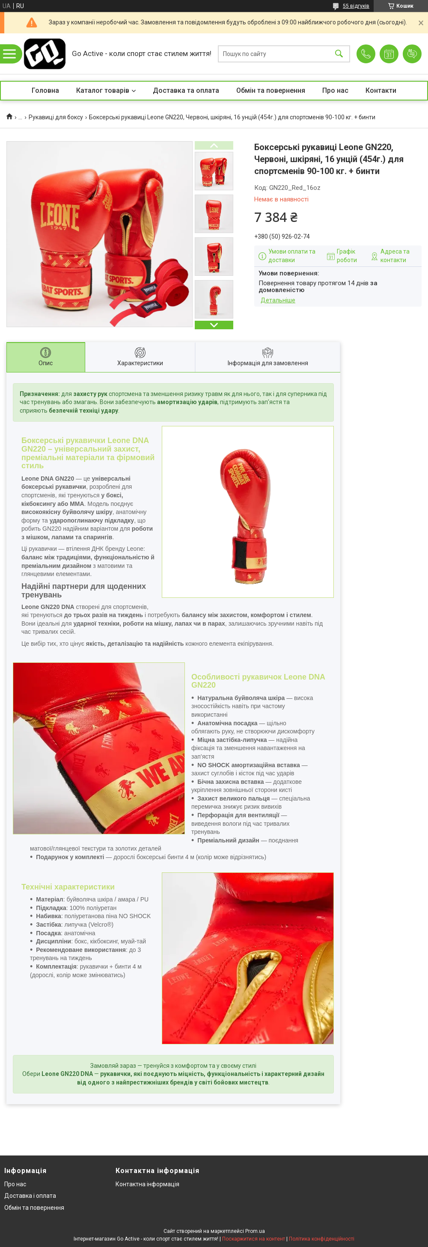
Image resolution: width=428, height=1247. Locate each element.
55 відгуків (356, 6)
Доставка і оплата (30, 1195)
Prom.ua (255, 1231)
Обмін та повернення (270, 90)
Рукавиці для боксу (56, 117)
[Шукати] (339, 54)
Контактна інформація (147, 1184)
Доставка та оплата (186, 90)
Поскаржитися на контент (253, 1239)
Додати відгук (412, 53)
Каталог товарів (102, 90)
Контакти (381, 90)
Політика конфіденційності (321, 1239)
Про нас (335, 90)
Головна (45, 90)
